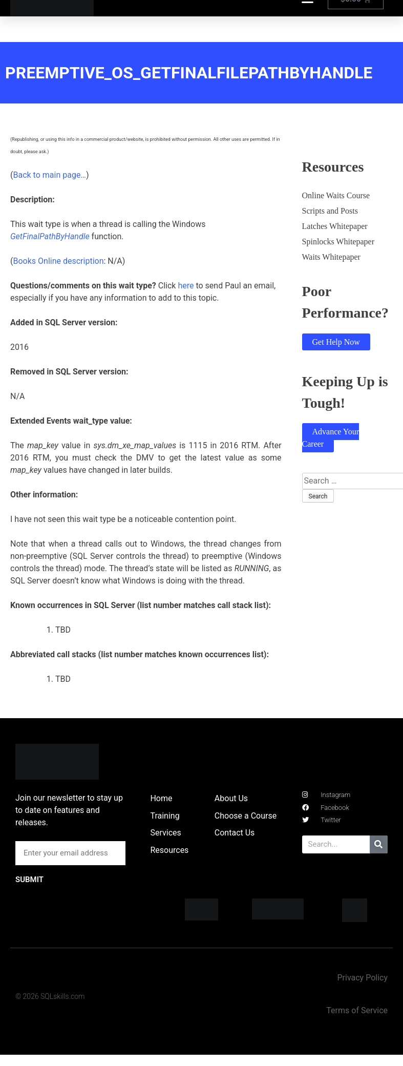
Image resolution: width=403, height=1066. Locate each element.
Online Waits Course (336, 195)
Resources (169, 850)
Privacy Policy (362, 978)
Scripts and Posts (330, 210)
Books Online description (58, 261)
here (186, 285)
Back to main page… (49, 175)
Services (165, 833)
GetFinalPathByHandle (50, 236)
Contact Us (235, 833)
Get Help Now (336, 342)
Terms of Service (357, 1010)
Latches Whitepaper (335, 226)
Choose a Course (246, 816)
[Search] (379, 844)
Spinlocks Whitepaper (338, 241)
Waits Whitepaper (331, 257)
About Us (231, 798)
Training (164, 816)
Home (161, 798)
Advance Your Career (330, 437)
